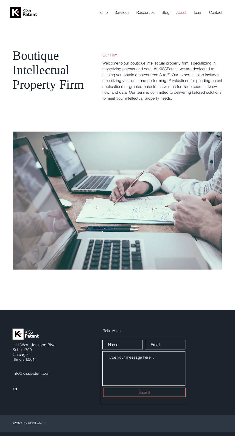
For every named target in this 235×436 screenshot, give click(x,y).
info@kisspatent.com (32, 373)
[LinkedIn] (15, 388)
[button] (122, 12)
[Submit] (144, 392)
